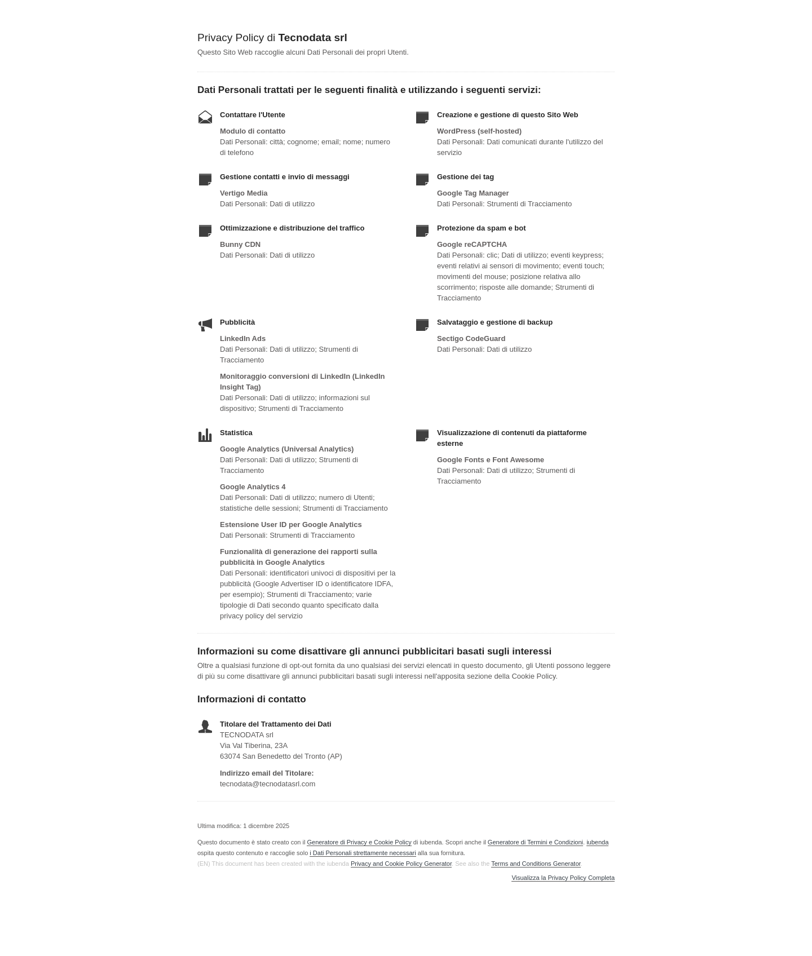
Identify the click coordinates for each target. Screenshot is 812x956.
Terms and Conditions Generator (535, 863)
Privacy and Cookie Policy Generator (401, 863)
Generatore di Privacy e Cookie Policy (359, 842)
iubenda (597, 842)
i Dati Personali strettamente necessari (363, 852)
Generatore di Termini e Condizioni (535, 842)
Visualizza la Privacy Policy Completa (563, 878)
